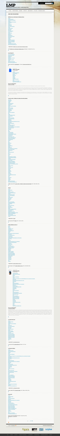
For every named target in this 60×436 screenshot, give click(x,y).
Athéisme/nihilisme (11, 230)
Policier (9, 38)
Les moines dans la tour (11, 319)
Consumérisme (15, 73)
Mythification (10, 56)
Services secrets (10, 167)
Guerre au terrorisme (11, 55)
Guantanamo (14, 288)
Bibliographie (30, 10)
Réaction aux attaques (16, 297)
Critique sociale (10, 28)
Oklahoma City (10, 150)
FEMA (9, 131)
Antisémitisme (10, 104)
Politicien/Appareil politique (12, 157)
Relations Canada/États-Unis (12, 408)
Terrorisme (9, 259)
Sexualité (14, 78)
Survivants (9, 257)
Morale (9, 146)
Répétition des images (11, 337)
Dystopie (9, 240)
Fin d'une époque (10, 132)
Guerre (9, 32)
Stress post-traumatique (11, 409)
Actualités (35, 10)
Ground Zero (14, 287)
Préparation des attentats (11, 159)
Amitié (9, 102)
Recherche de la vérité (16, 298)
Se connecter (13, 425)
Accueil (10, 10)
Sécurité (9, 166)
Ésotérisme (9, 243)
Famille (14, 76)
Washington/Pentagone (11, 61)
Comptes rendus (15, 10)
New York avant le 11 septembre (12, 148)
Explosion (9, 129)
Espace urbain (10, 244)
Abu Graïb (9, 99)
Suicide (9, 410)
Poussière (9, 332)
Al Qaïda (9, 101)
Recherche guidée (41, 10)
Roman (9, 18)
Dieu (8, 239)
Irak (8, 141)
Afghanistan (10, 100)
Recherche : (42, 3)
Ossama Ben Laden (11, 152)
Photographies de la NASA (12, 156)
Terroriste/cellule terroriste (12, 43)
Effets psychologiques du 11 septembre (14, 241)
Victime (9, 178)
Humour (14, 77)
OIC (7, 434)
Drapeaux (9, 399)
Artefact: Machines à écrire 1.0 (12, 224)
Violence (9, 179)
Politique (9, 158)
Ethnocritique (36, 434)
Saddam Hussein (10, 165)
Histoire (9, 140)
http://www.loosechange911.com (27, 64)
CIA (8, 113)
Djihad (9, 124)
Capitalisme (10, 24)
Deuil (13, 282)
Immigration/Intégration (11, 202)
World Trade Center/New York (12, 44)
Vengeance (9, 177)
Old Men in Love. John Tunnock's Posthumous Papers (20, 46)
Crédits (9, 425)
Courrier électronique (11, 118)
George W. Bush (10, 364)
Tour (8, 176)
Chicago (9, 187)
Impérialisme (10, 33)
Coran (9, 196)
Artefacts (25, 10)
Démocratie (9, 120)
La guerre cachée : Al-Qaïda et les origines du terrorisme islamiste (17, 98)
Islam (9, 142)
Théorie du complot (11, 59)
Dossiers (20, 10)
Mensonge (9, 206)
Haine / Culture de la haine (12, 137)
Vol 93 (9, 60)
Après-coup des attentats (11, 20)
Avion (9, 23)
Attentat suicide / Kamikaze (12, 323)
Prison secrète (10, 160)
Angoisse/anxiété (10, 396)
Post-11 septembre (11, 252)
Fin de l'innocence (10, 133)
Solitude (9, 170)
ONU (9, 151)
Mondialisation (10, 35)
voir (8, 50)
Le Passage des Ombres (11, 308)
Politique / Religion (11, 251)
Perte (9, 373)
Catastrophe (10, 25)
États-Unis (14, 75)
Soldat (9, 169)
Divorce (14, 74)
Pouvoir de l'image (11, 333)
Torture (9, 175)
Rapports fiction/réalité (11, 254)
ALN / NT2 (16, 434)
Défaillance (9, 119)
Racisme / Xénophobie (11, 161)
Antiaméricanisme (10, 19)
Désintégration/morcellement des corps (13, 121)
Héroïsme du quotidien (11, 138)
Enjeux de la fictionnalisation (12, 242)
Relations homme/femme (11, 213)
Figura (12, 434)
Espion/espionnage (11, 127)
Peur (9, 155)
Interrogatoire (10, 203)
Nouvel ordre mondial (11, 36)
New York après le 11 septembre (17, 293)
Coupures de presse (11, 117)
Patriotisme (9, 37)
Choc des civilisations (11, 26)
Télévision (9, 42)
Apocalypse (10, 229)
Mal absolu (9, 248)
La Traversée (30, 434)
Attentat (9, 105)
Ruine (9, 164)
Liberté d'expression (11, 205)
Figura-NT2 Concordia (22, 434)
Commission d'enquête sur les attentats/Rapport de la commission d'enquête (24, 278)
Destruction (10, 29)
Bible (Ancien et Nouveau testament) (13, 233)
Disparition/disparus (11, 123)
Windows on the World (16, 69)
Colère (9, 27)
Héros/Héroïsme (10, 139)
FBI (8, 130)
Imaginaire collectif (11, 247)
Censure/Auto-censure (11, 194)
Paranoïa (9, 250)
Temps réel (9, 258)
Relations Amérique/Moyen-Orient (13, 212)
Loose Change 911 (16, 64)
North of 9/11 (10, 394)
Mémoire (9, 34)
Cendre (9, 111)
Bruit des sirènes (10, 108)
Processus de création (11, 253)
